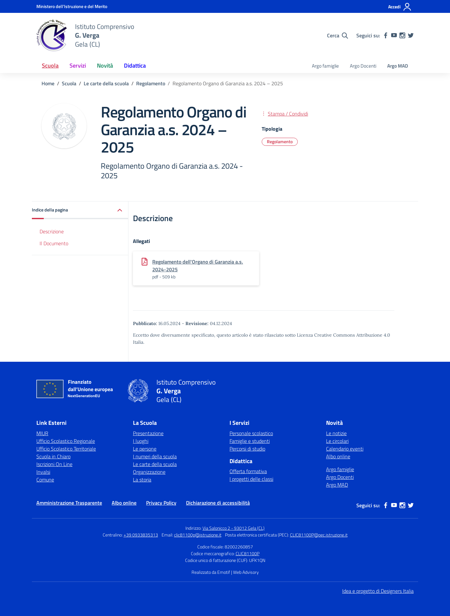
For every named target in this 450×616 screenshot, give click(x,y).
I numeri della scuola (155, 456)
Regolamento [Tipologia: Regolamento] (280, 141)
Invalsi (43, 472)
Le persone (144, 449)
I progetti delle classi (251, 479)
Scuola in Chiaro (53, 456)
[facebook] (386, 35)
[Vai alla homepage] (51, 35)
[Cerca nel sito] (337, 35)
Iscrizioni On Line (54, 464)
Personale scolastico (251, 433)
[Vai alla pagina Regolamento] (150, 83)
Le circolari (337, 441)
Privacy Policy (161, 503)
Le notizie (336, 433)
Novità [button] (105, 65)
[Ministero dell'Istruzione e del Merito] (71, 6)
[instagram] (402, 35)
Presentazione (148, 433)
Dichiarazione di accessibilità (218, 503)
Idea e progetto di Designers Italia (378, 591)
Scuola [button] (50, 65)
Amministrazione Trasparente (69, 503)
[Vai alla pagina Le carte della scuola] (106, 83)
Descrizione (52, 231)
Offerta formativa (248, 471)
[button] (80, 210)
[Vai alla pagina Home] (48, 83)
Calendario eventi (344, 449)
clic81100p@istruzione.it (197, 534)
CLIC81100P (247, 553)
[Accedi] (400, 7)
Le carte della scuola (155, 464)
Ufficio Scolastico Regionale (65, 441)
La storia (142, 479)
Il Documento (54, 243)
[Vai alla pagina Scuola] (69, 83)
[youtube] (394, 35)
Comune (45, 479)
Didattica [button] (135, 65)
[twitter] (411, 35)
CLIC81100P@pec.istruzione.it (319, 534)
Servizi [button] (78, 65)
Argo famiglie (325, 66)
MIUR (42, 433)
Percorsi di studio (247, 449)
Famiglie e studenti (250, 441)
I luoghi (140, 441)
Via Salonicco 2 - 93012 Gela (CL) (233, 528)
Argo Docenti (363, 66)
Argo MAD (397, 66)
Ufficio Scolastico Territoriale (66, 449)
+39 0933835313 (141, 534)
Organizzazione (149, 472)
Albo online (338, 456)
